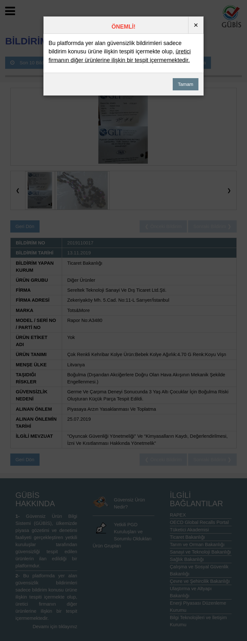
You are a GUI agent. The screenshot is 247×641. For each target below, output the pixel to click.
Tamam (185, 84)
